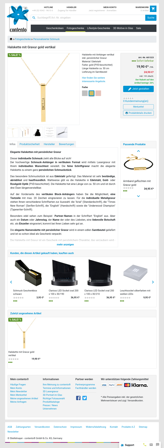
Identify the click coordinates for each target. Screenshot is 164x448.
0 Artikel (145, 10)
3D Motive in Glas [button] (123, 28)
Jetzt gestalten (138, 89)
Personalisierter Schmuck (46, 39)
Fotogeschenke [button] (76, 28)
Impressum (76, 429)
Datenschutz (60, 429)
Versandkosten (42, 429)
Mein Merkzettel (18, 397)
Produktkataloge (51, 404)
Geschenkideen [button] (55, 28)
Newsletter (13, 434)
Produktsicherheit (30, 144)
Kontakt (114, 429)
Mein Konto (16, 391)
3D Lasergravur (50, 394)
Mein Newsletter (18, 394)
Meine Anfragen (18, 404)
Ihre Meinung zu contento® (57, 387)
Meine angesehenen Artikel (24, 401)
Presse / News (50, 408)
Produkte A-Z (128, 429)
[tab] (145, 444)
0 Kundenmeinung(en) (135, 101)
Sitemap (143, 429)
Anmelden (111, 10)
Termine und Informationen (57, 391)
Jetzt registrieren (97, 10)
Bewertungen (66, 144)
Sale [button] (138, 28)
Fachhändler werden (85, 391)
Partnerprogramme (85, 387)
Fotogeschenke (23, 39)
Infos (12, 144)
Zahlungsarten (23, 429)
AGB (10, 429)
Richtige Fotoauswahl (54, 401)
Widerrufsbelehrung (96, 429)
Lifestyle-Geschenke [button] (98, 28)
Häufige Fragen (18, 387)
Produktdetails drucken (138, 113)
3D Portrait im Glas (52, 397)
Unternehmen (50, 411)
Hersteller (49, 144)
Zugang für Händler (67, 10)
